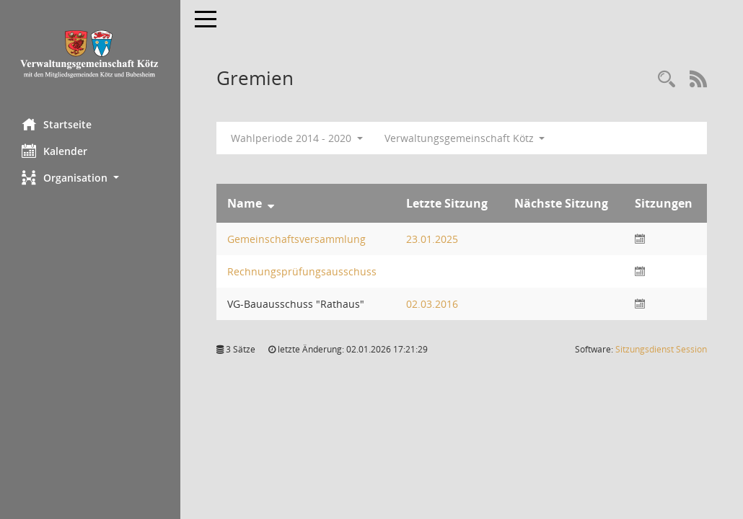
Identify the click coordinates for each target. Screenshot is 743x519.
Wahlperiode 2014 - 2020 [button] (297, 138)
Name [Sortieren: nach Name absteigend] (244, 203)
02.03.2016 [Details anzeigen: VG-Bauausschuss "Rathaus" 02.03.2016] (432, 304)
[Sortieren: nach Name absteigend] (271, 203)
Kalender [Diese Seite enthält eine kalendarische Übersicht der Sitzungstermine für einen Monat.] (54, 150)
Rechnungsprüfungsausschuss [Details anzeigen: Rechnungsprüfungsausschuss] (302, 271)
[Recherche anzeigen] (666, 80)
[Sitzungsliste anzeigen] (640, 239)
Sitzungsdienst (661, 349)
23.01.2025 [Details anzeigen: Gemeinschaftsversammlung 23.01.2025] (432, 239)
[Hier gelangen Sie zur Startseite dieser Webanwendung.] (90, 53)
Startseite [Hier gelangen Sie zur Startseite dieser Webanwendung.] (57, 124)
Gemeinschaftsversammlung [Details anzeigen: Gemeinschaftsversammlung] (296, 239)
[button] (90, 177)
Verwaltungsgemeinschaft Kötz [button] (464, 138)
